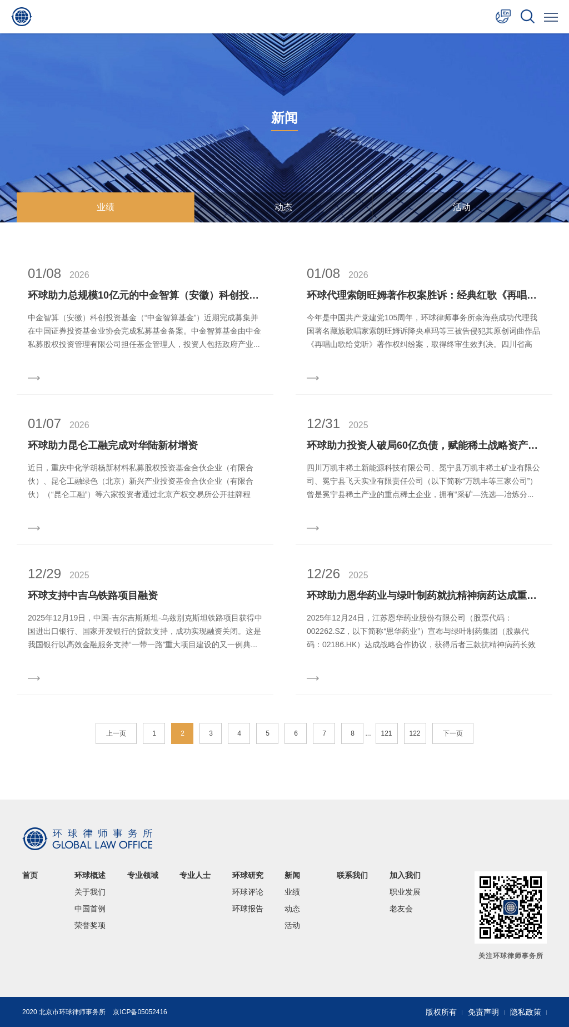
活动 (462, 207)
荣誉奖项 (90, 925)
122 (414, 733)
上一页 (116, 733)
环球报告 (247, 908)
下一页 (453, 733)
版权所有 (441, 1012)
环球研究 (247, 875)
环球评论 (247, 891)
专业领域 (142, 875)
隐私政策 (525, 1012)
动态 (283, 207)
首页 (30, 875)
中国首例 (90, 908)
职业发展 (405, 891)
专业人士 (195, 875)
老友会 (401, 908)
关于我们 (90, 891)
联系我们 (352, 875)
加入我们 (405, 875)
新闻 (292, 875)
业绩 (105, 207)
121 (386, 733)
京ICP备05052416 (140, 1012)
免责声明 (483, 1012)
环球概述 (90, 875)
